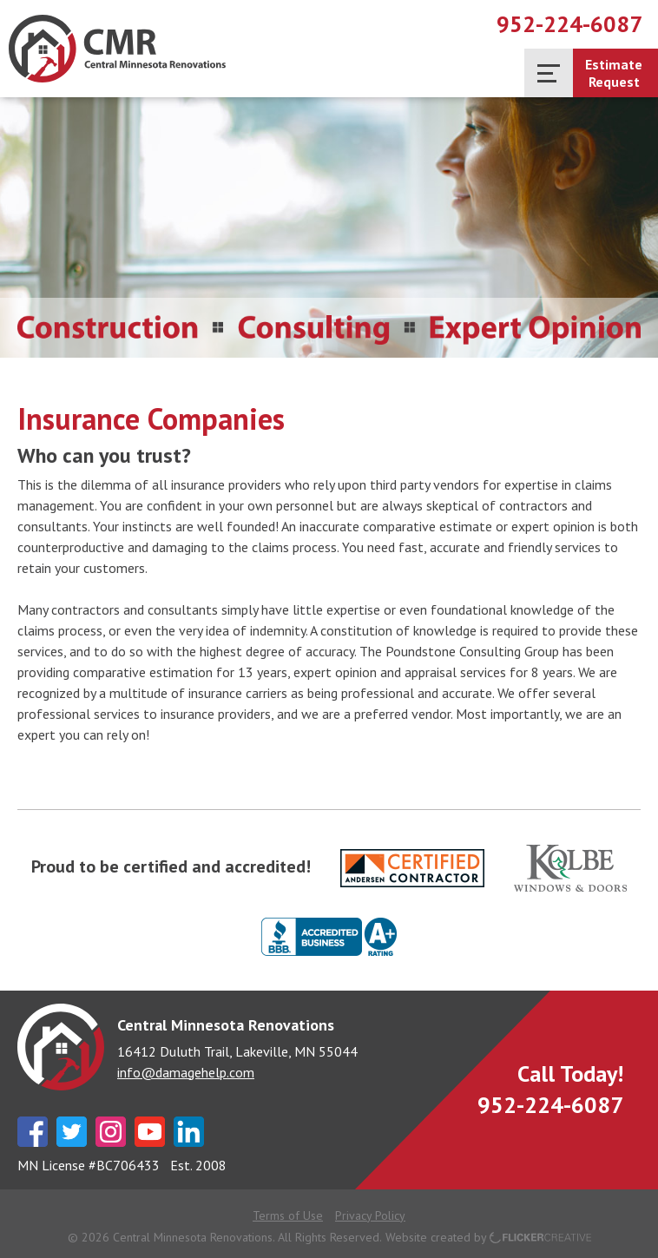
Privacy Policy (370, 1215)
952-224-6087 (569, 24)
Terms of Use (288, 1215)
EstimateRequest (613, 73)
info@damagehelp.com (185, 1072)
